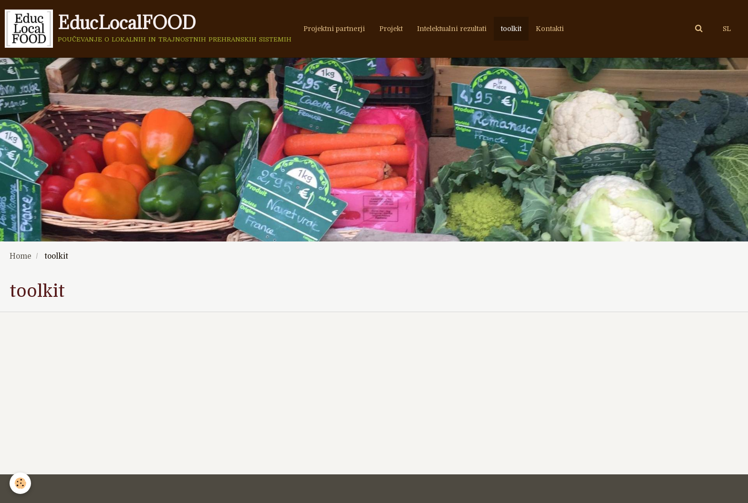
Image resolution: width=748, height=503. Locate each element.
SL (727, 28)
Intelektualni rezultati (452, 28)
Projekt (391, 28)
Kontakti (550, 28)
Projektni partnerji (334, 28)
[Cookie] (20, 483)
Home (20, 256)
